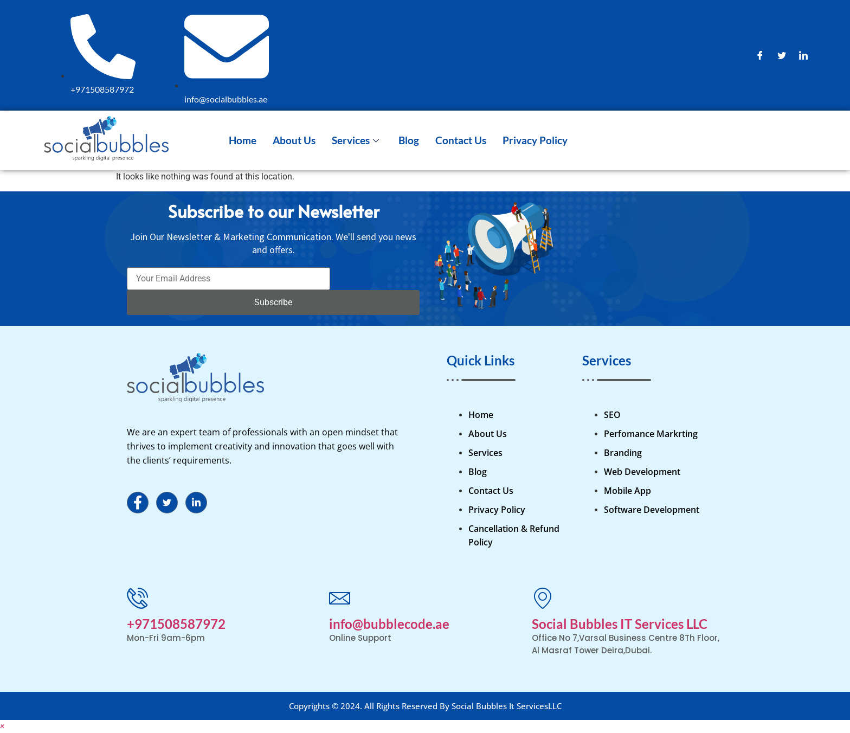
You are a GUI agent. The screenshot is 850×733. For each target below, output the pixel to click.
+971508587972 (176, 624)
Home (242, 140)
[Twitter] (782, 55)
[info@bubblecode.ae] (339, 597)
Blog (408, 140)
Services (355, 140)
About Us (294, 140)
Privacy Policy (535, 140)
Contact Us (460, 140)
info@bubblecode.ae (389, 624)
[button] (2, 726)
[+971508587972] (137, 597)
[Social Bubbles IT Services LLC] (542, 597)
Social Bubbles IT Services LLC (619, 624)
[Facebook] (760, 55)
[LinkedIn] (803, 55)
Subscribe (273, 302)
